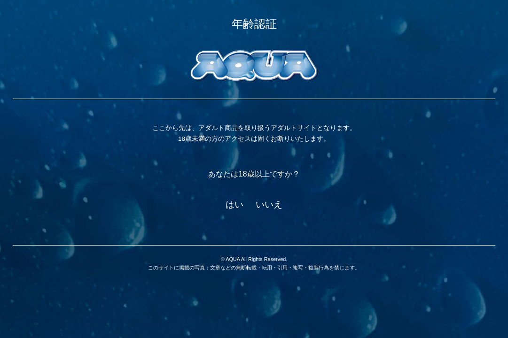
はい (234, 204)
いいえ (269, 204)
